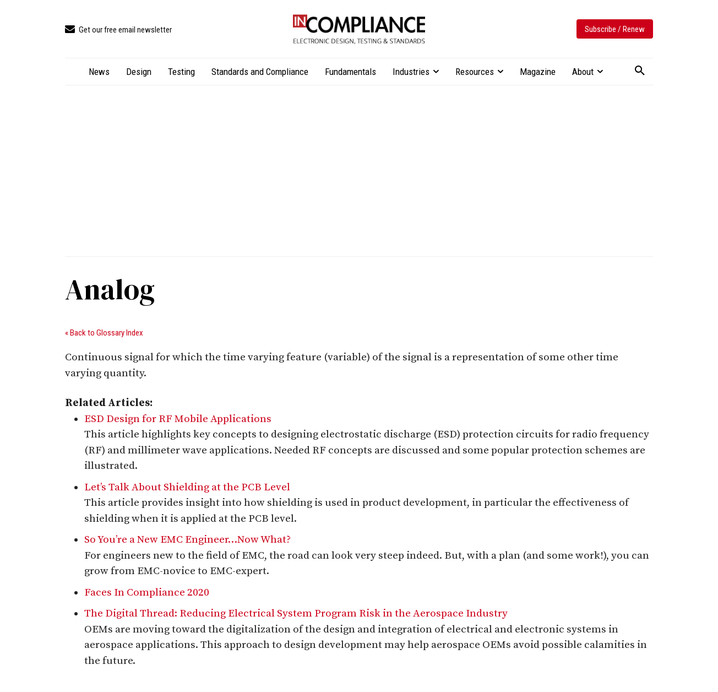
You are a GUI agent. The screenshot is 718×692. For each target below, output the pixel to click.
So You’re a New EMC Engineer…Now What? (187, 539)
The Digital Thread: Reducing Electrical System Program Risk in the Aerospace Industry (296, 613)
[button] (640, 71)
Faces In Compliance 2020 (146, 592)
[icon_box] (118, 30)
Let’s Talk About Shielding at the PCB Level (187, 487)
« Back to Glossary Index (104, 333)
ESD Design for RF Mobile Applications (177, 419)
